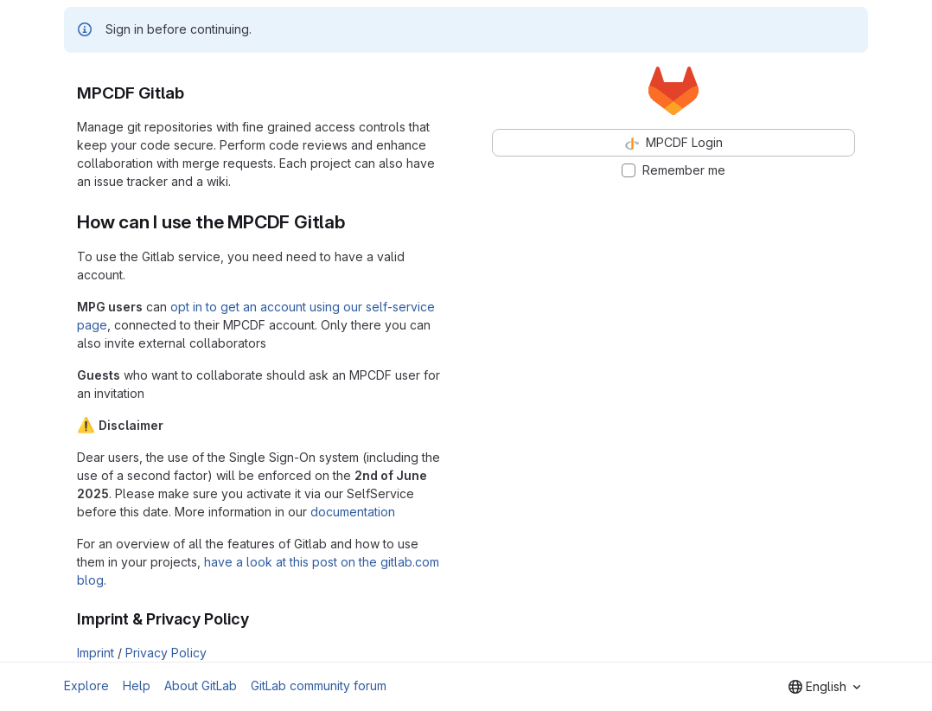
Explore (86, 685)
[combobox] (824, 686)
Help (136, 685)
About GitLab (200, 685)
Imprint (95, 652)
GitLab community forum (318, 685)
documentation (352, 511)
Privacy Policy (166, 652)
